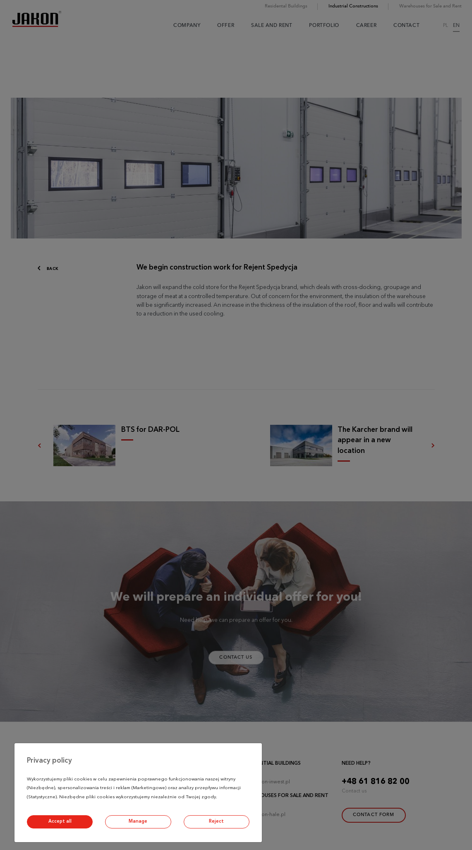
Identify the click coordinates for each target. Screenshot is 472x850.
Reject (216, 821)
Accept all (60, 821)
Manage (138, 821)
